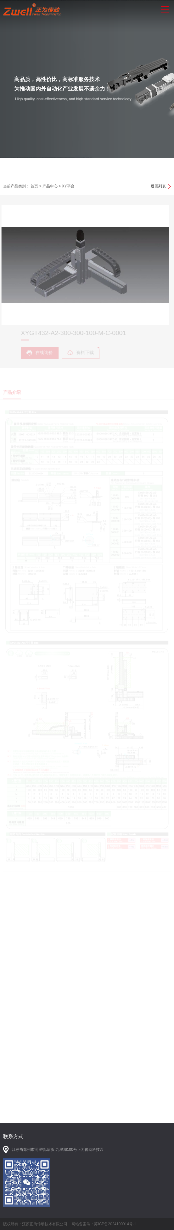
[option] (87, 89)
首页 (34, 186)
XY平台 (68, 186)
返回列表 (158, 186)
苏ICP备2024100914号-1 (115, 1224)
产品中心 (50, 186)
